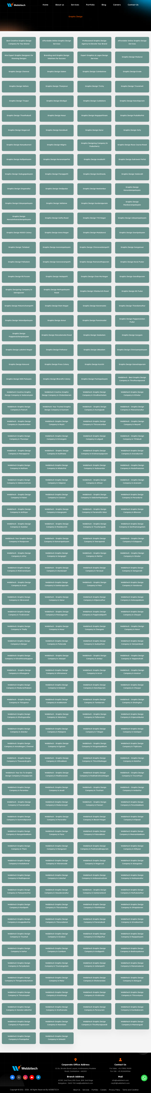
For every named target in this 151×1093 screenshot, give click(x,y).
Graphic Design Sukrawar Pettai (132, 159)
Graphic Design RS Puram (19, 276)
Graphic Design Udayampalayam (132, 218)
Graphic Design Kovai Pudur (132, 262)
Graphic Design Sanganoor (132, 247)
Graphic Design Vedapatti (57, 276)
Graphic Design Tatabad (18, 247)
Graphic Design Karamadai (94, 306)
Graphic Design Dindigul (56, 101)
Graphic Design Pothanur (56, 350)
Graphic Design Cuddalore (94, 101)
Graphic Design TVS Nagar (94, 218)
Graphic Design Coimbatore (94, 71)
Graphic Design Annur (56, 320)
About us (59, 5)
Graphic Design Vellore (19, 86)
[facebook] (12, 1077)
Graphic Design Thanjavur (57, 86)
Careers (117, 5)
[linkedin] (38, 1077)
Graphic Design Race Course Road (132, 145)
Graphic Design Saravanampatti (57, 262)
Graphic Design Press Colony (57, 364)
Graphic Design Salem (56, 71)
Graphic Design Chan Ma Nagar (94, 276)
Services (75, 5)
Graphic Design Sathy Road (56, 218)
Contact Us (133, 5)
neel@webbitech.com (84, 1083)
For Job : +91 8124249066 (120, 1071)
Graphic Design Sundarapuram (94, 203)
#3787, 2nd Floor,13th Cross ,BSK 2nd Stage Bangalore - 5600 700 (75, 1081)
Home (45, 5)
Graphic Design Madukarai (94, 233)
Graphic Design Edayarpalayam (19, 203)
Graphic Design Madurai (132, 57)
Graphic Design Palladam (19, 262)
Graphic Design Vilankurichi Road (94, 291)
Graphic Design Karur (94, 130)
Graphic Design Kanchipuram (132, 101)
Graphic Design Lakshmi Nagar (19, 350)
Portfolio (90, 5)
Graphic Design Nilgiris (56, 145)
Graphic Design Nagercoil (19, 130)
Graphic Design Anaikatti (94, 159)
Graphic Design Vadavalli (132, 174)
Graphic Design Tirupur (19, 101)
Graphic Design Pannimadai (94, 320)
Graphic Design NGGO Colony (18, 233)
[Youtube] (32, 1077)
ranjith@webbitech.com (120, 1083)
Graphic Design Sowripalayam (132, 233)
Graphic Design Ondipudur (56, 189)
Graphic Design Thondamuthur (132, 306)
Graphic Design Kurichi (94, 364)
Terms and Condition (130, 1090)
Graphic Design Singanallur (19, 189)
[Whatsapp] (144, 1078)
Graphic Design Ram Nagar (56, 306)
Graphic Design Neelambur (94, 189)
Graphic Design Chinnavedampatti (94, 247)
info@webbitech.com (120, 1080)
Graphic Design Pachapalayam (94, 379)
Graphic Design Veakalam (94, 335)
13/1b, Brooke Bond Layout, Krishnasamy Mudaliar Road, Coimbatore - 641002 (75, 1069)
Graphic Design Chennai (19, 71)
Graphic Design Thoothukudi (19, 115)
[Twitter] (19, 1077)
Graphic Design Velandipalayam (19, 320)
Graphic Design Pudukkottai (132, 115)
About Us (76, 1090)
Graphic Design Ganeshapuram (132, 364)
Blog (104, 5)
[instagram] (25, 1077)
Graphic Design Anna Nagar (57, 233)
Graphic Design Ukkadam (94, 350)
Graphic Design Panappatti (56, 174)
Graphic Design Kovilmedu (94, 174)
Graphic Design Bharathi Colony (56, 379)
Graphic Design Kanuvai (19, 364)
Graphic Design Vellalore (56, 203)
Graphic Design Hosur (57, 115)
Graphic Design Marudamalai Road (57, 335)
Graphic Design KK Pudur (132, 291)
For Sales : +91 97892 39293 (120, 1068)
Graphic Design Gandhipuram (132, 276)
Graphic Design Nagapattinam (94, 115)
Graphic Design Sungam (132, 335)
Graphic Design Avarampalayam (57, 247)
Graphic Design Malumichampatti (19, 306)
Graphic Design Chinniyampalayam (132, 350)
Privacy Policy (114, 1090)
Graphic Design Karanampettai (56, 159)
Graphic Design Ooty (132, 130)
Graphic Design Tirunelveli (132, 86)
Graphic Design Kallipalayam (18, 159)
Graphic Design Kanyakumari (18, 145)
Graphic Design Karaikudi (56, 130)
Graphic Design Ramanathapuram (94, 262)
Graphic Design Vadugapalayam (19, 174)
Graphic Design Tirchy (94, 86)
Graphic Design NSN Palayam (18, 379)
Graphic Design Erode (132, 71)
